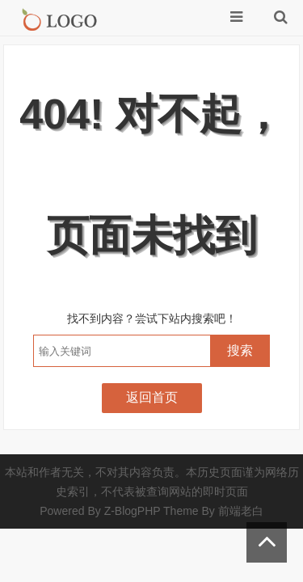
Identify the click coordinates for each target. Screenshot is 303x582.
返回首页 (152, 397)
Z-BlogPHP (132, 510)
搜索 (240, 350)
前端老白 (240, 510)
